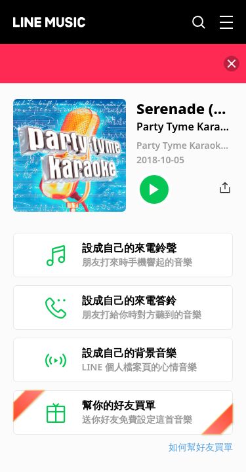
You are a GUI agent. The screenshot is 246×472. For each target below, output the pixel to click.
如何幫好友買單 (201, 447)
